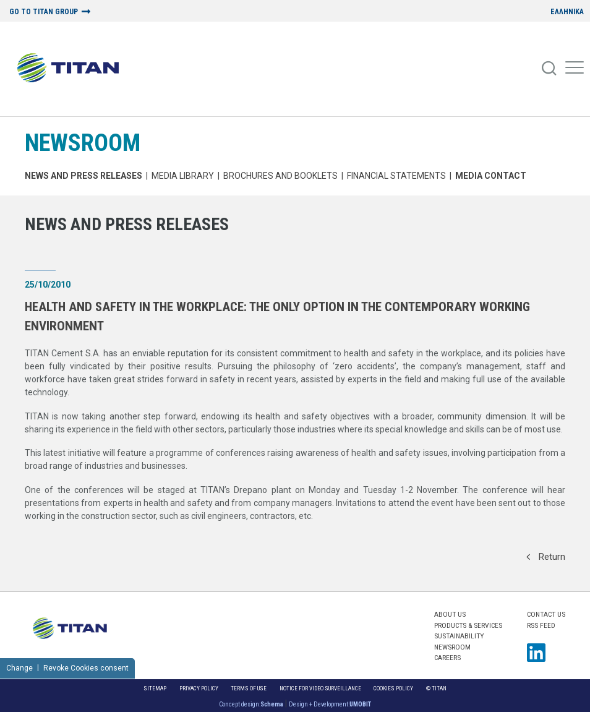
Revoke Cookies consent (86, 668)
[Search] (550, 68)
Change (19, 668)
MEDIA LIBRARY (183, 176)
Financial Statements (396, 176)
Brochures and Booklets (280, 176)
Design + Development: (330, 704)
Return (545, 556)
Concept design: (251, 704)
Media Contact (490, 176)
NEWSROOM (82, 143)
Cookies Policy (393, 688)
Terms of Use (249, 688)
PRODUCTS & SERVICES (468, 625)
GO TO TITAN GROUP (43, 12)
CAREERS (447, 657)
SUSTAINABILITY (459, 636)
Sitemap (154, 688)
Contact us (546, 614)
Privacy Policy (198, 688)
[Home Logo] (72, 68)
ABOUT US (450, 614)
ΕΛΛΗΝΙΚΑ (567, 12)
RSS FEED (541, 625)
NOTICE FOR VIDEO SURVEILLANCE (320, 688)
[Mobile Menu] (574, 68)
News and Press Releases (83, 176)
